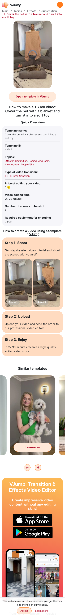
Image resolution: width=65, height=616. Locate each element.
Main (5, 11)
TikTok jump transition (17, 175)
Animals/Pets (12, 164)
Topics (18, 11)
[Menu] (60, 5)
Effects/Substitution (16, 160)
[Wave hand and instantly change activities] (20, 575)
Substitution (49, 11)
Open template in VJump (32, 96)
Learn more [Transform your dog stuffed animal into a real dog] (32, 447)
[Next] (38, 467)
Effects (31, 11)
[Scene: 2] (46, 283)
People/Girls (27, 164)
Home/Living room (39, 160)
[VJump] (11, 5)
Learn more (41, 610)
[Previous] (27, 467)
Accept (24, 610)
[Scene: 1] (18, 283)
